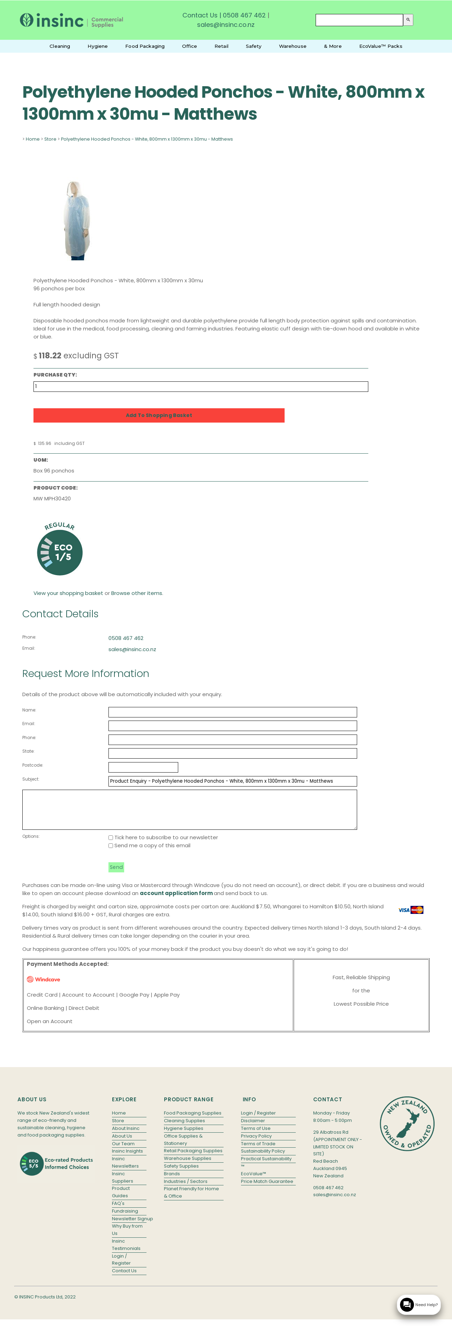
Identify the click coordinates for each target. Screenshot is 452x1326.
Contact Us (200, 15)
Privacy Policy (256, 1143)
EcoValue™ (253, 1181)
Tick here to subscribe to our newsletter (163, 844)
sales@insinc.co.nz (132, 649)
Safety (254, 46)
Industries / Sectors (186, 1188)
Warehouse (293, 46)
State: (28, 751)
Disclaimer (253, 1128)
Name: (29, 710)
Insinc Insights (127, 1158)
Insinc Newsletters (125, 1170)
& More (333, 46)
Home (33, 139)
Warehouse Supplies (187, 1165)
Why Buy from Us (127, 1237)
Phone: (29, 637)
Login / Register (121, 1267)
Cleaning (60, 46)
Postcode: (32, 765)
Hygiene (98, 46)
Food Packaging (145, 46)
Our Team (123, 1151)
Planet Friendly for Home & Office (191, 1200)
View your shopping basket (68, 593)
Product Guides (121, 1199)
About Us (122, 1143)
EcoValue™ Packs (380, 46)
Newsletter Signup (129, 1226)
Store (50, 139)
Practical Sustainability (266, 1166)
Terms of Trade (258, 1151)
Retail (221, 46)
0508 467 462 (244, 15)
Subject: (30, 779)
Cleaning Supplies (184, 1128)
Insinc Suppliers (122, 1185)
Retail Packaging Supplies (193, 1158)
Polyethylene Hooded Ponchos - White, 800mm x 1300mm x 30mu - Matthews (147, 139)
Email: (28, 648)
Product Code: (55, 487)
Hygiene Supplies (183, 1135)
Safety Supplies (181, 1173)
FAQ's (118, 1210)
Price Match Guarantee (267, 1188)
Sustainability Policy (263, 1158)
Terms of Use (256, 1135)
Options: (31, 844)
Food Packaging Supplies (192, 1120)
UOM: (40, 459)
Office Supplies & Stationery (183, 1147)
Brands (172, 1181)
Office (189, 46)
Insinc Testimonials (126, 1252)
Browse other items (136, 593)
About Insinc (126, 1135)
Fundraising (125, 1218)
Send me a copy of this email (149, 852)
